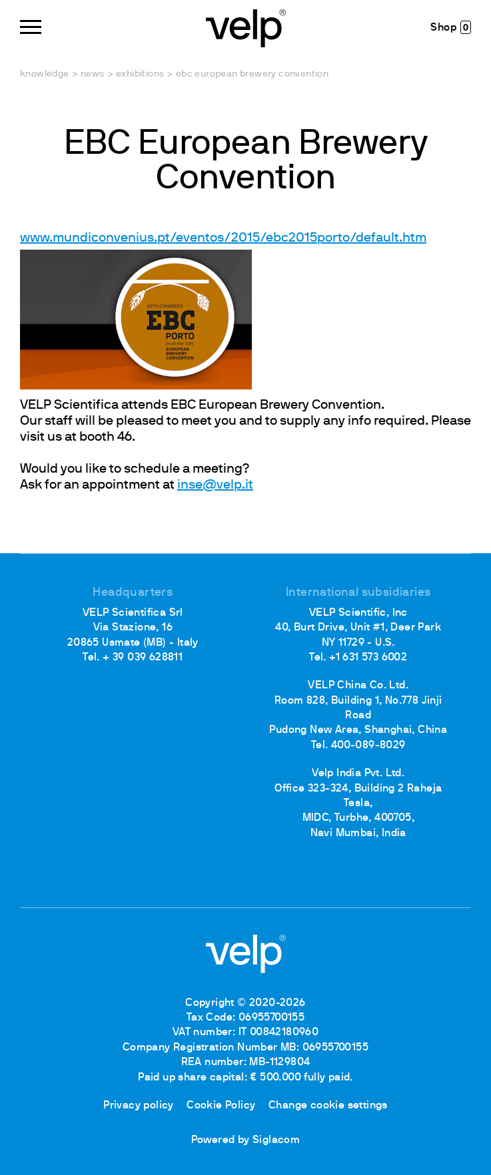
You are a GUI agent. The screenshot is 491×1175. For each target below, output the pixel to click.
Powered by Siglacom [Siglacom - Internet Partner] (245, 1140)
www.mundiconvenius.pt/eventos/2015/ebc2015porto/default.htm (223, 238)
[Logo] (246, 27)
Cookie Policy (221, 1105)
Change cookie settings (328, 1105)
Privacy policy (138, 1105)
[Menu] (30, 27)
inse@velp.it (215, 485)
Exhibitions (140, 74)
